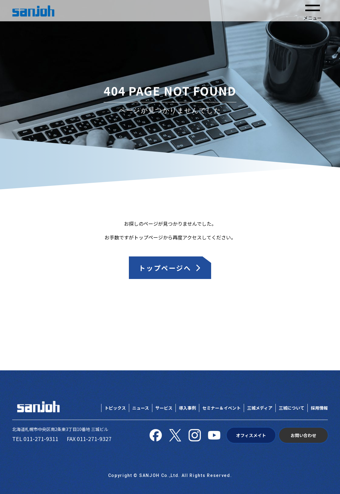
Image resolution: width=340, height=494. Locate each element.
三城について (291, 408)
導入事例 (187, 408)
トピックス (115, 408)
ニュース (140, 408)
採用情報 (319, 408)
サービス (163, 408)
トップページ (148, 237)
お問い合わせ (303, 435)
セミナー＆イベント (221, 408)
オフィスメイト (251, 435)
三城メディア (259, 408)
